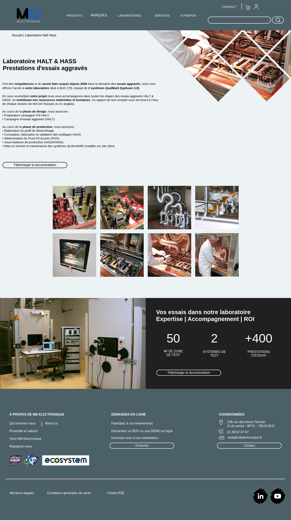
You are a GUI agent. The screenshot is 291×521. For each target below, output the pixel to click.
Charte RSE (115, 493)
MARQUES (99, 15)
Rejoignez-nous (20, 446)
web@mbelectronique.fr (245, 437)
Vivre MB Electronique (25, 438)
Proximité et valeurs (23, 431)
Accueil (17, 35)
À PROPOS (188, 15)
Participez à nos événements (132, 423)
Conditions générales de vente (69, 493)
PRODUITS (74, 15)
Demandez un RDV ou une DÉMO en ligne (142, 431)
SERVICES (162, 15)
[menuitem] (256, 6)
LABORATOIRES (129, 15)
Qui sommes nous (22, 423)
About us (51, 423)
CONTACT (229, 6)
